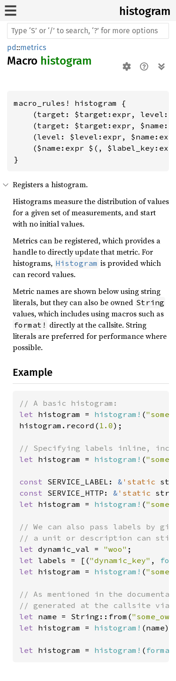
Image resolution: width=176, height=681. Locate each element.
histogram (144, 11)
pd (11, 47)
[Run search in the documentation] (88, 31)
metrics (33, 47)
